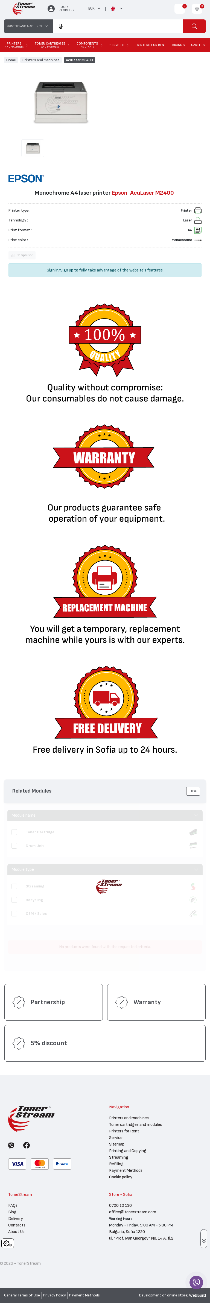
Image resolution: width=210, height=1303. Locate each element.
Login (64, 6)
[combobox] (118, 26)
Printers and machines (41, 60)
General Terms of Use (22, 1295)
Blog (12, 1212)
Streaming (118, 1157)
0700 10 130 (120, 1205)
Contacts (16, 1225)
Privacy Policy (54, 1295)
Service (115, 1137)
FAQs (13, 1205)
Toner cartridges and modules (135, 1124)
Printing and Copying (127, 1151)
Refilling (116, 1164)
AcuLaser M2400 (79, 60)
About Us (16, 1231)
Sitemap (116, 1144)
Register (66, 10)
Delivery (15, 1218)
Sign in (53, 270)
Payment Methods (125, 1170)
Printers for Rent (124, 1131)
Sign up (66, 270)
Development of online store (163, 1295)
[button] (193, 791)
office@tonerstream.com (132, 1212)
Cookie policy (120, 1177)
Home (11, 60)
